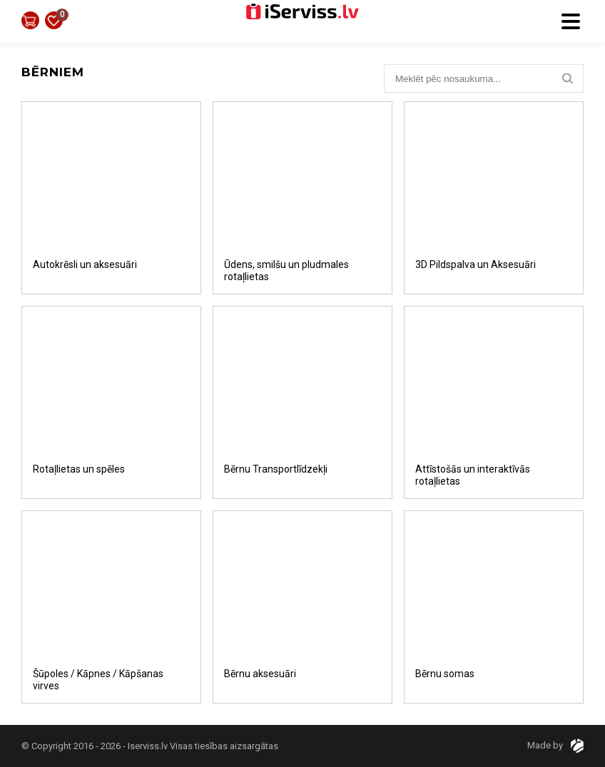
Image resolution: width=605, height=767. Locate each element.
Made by (555, 745)
